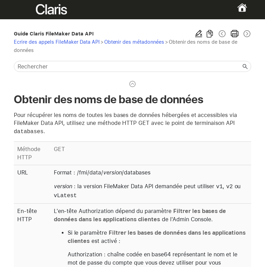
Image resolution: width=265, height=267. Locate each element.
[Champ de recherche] (132, 66)
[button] (245, 66)
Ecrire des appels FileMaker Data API (57, 42)
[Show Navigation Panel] (25, 9)
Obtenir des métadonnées (134, 42)
